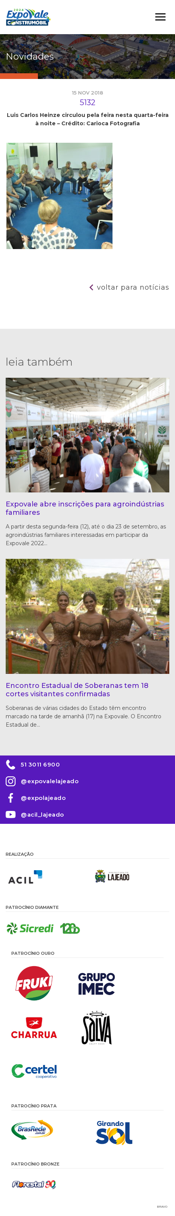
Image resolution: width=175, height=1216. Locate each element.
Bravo (162, 1206)
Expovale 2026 (28, 17)
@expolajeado (43, 797)
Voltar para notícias (133, 287)
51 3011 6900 (40, 764)
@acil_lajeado (42, 814)
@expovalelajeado (49, 781)
